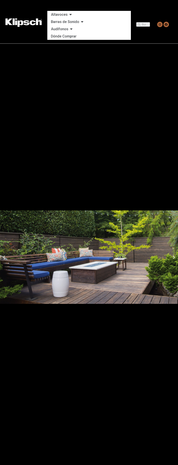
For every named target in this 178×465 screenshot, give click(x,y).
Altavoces (61, 14)
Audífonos (62, 29)
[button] (4, 257)
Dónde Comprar (63, 36)
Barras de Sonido (67, 21)
